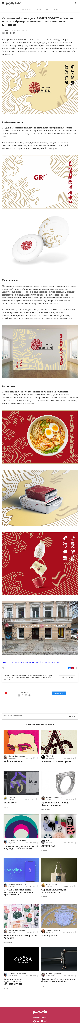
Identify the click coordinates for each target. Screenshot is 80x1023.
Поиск (55, 9)
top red (5, 30)
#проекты (44, 766)
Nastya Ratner (51, 884)
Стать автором (67, 677)
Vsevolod (11, 797)
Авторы (38, 9)
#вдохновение (45, 809)
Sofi (47, 841)
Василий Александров (17, 841)
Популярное (26, 9)
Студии (47, 9)
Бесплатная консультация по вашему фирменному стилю (31, 662)
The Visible (50, 756)
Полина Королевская (16, 756)
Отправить (71, 716)
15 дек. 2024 (16, 30)
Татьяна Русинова (53, 930)
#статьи (6, 766)
